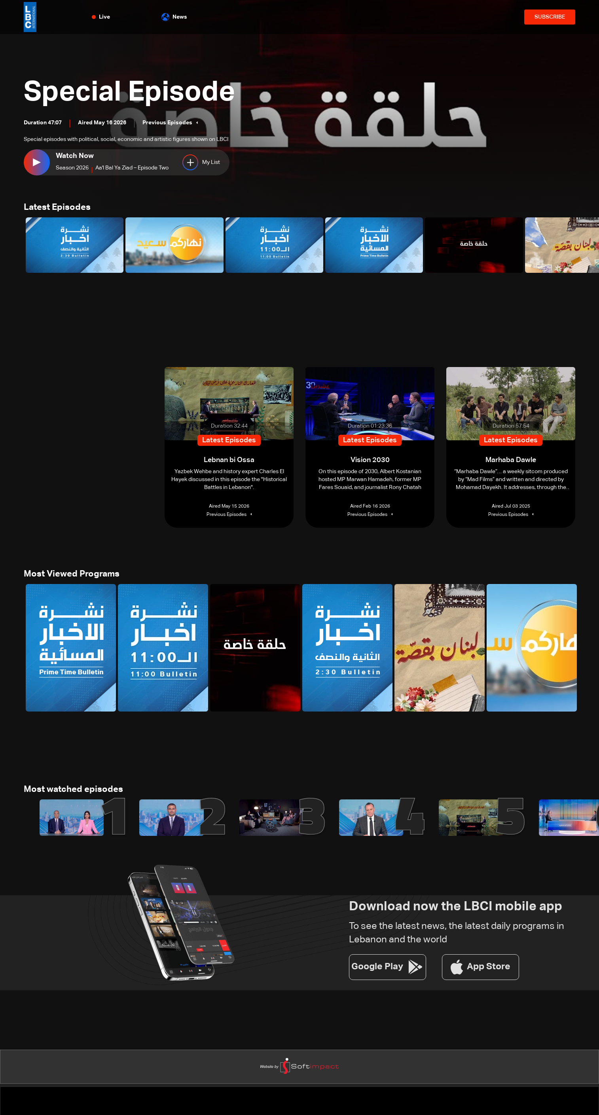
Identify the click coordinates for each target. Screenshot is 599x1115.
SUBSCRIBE (550, 17)
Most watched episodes (73, 789)
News (174, 17)
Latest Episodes (57, 207)
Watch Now (75, 156)
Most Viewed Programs (71, 574)
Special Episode (129, 93)
